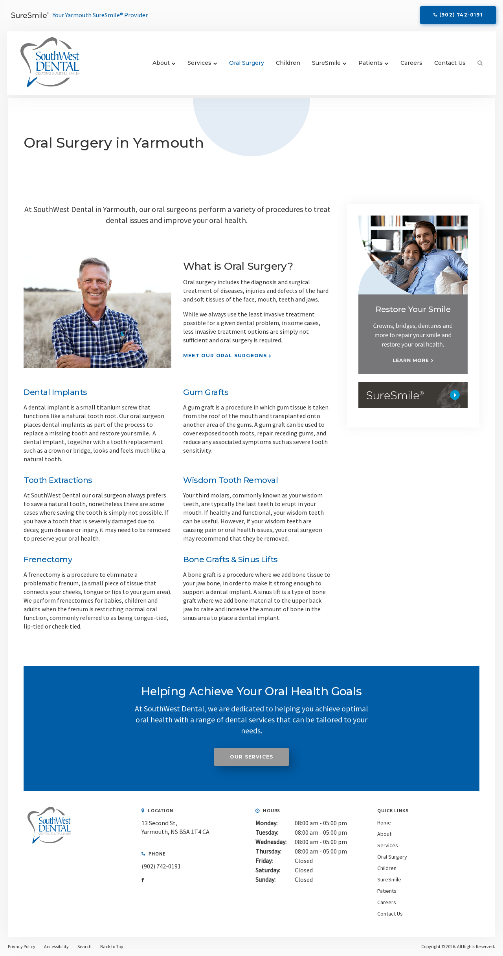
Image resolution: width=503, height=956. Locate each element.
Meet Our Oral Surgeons (225, 355)
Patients (367, 65)
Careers (408, 65)
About (158, 65)
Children (285, 65)
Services (196, 65)
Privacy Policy (21, 946)
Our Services (251, 757)
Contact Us (447, 65)
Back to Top (111, 946)
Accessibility (56, 946)
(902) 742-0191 (460, 16)
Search (473, 65)
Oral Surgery (243, 65)
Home (384, 822)
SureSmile (323, 65)
